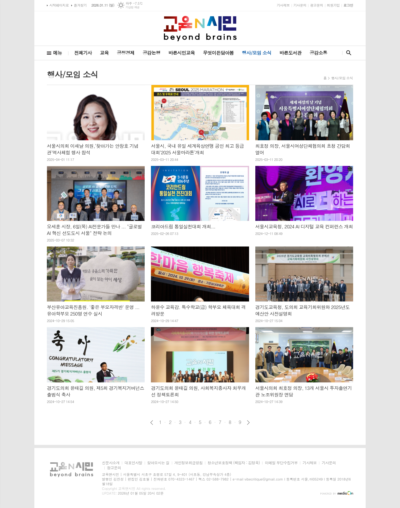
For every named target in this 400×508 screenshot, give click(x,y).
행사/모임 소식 (256, 52)
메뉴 (57, 52)
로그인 (348, 5)
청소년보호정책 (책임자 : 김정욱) (234, 463)
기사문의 (299, 5)
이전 (151, 422)
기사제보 (283, 5)
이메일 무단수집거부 (281, 463)
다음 (248, 422)
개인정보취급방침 (188, 463)
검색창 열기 (347, 53)
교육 (104, 52)
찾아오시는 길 (158, 463)
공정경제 (125, 52)
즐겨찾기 (80, 5)
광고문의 (316, 5)
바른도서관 (290, 52)
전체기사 (83, 52)
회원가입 (333, 5)
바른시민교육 (181, 52)
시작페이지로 (59, 5)
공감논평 (151, 52)
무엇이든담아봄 (218, 52)
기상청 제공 (133, 7)
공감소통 (318, 52)
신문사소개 (110, 463)
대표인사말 (133, 463)
